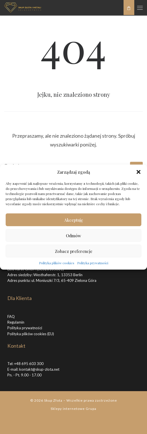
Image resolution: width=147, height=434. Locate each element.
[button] (138, 172)
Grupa (91, 408)
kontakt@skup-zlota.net (39, 369)
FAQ (11, 316)
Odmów (73, 235)
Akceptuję (73, 220)
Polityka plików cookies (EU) (30, 334)
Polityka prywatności (92, 263)
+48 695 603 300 (29, 363)
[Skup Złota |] (22, 7)
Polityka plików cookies (56, 263)
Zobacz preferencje (73, 251)
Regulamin (15, 322)
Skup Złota (53, 400)
